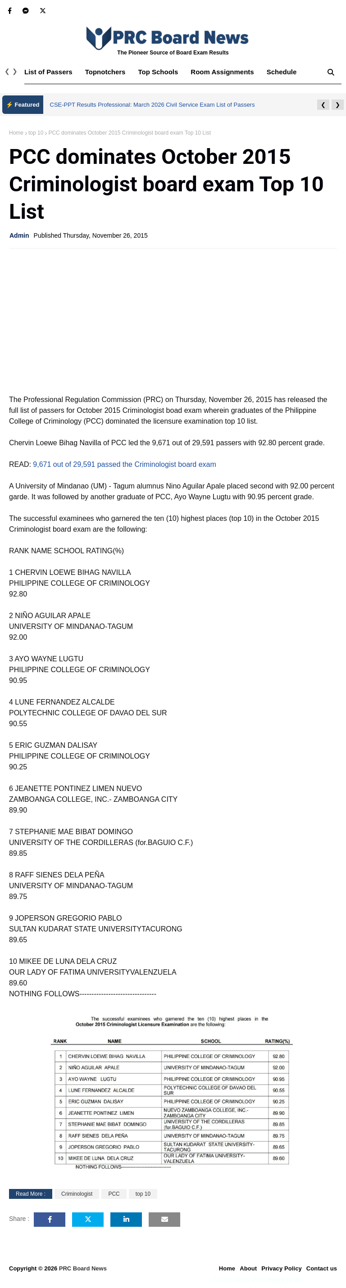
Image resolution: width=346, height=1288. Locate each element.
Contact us (321, 1268)
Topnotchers (105, 72)
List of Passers (48, 72)
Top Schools (158, 72)
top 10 (35, 133)
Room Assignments (222, 72)
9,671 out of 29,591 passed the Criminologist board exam (124, 464)
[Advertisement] (173, 321)
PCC (113, 1194)
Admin (19, 235)
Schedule (282, 72)
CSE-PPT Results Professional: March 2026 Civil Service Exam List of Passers (152, 104)
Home (16, 133)
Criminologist (76, 1194)
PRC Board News (83, 1268)
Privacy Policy (281, 1268)
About (248, 1268)
